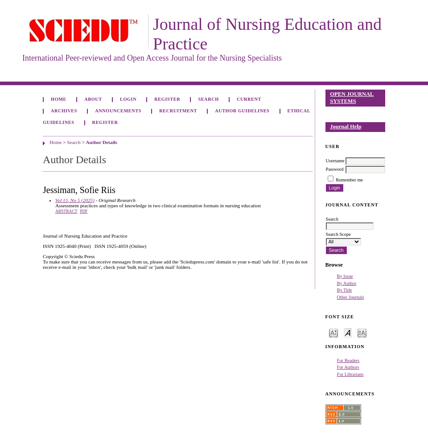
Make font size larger (362, 332)
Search (208, 99)
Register (167, 99)
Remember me (349, 179)
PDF (83, 211)
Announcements (118, 110)
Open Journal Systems (352, 97)
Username (335, 160)
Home (58, 99)
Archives (64, 110)
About (93, 99)
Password (335, 169)
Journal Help (345, 126)
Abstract (66, 211)
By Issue (345, 276)
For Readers (348, 360)
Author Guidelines (242, 110)
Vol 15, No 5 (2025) (75, 200)
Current (249, 99)
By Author (347, 283)
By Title (344, 290)
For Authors (348, 367)
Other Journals (350, 297)
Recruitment (178, 110)
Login (128, 99)
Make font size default (347, 332)
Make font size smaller (333, 332)
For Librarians (350, 374)
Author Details (101, 142)
